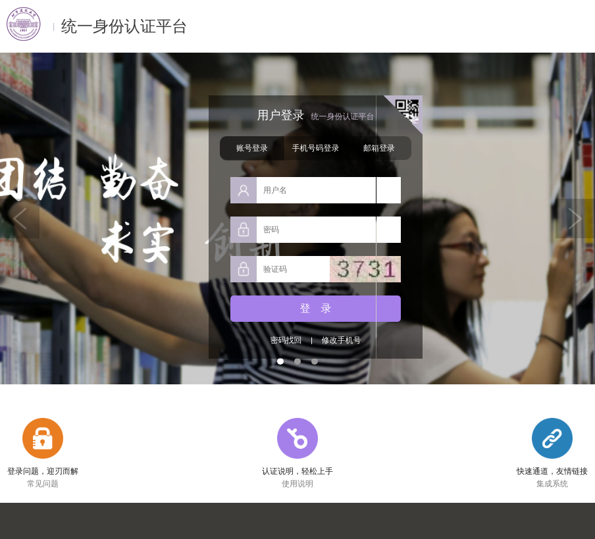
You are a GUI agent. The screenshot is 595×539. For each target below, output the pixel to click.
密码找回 (285, 341)
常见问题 (43, 483)
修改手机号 (340, 340)
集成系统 (552, 483)
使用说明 (297, 483)
